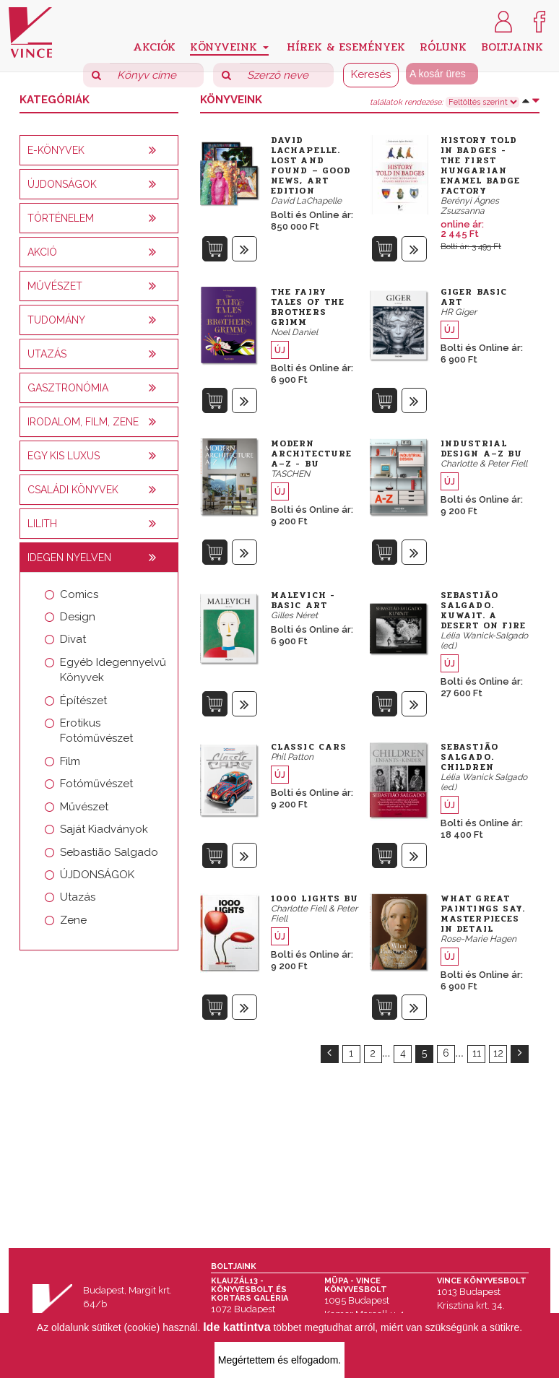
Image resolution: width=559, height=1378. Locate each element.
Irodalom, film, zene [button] (83, 422)
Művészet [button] (54, 286)
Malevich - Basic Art (303, 600)
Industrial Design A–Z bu (481, 448)
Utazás (77, 897)
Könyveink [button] (229, 47)
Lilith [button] (42, 523)
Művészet (84, 806)
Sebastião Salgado (109, 852)
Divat (73, 639)
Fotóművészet (96, 783)
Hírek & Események (346, 46)
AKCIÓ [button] (42, 252)
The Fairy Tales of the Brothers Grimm (307, 307)
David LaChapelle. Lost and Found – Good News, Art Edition (311, 165)
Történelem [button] (60, 218)
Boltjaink (512, 46)
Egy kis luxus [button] (63, 456)
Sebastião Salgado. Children (469, 757)
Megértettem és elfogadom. (279, 1360)
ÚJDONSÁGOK (97, 874)
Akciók (154, 46)
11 (476, 1053)
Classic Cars (309, 746)
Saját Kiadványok (104, 829)
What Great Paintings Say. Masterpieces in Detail (483, 913)
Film (70, 761)
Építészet (83, 700)
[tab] (99, 150)
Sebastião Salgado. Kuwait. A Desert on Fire (483, 610)
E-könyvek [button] (55, 150)
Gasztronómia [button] (67, 388)
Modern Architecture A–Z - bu (311, 453)
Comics (79, 594)
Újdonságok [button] (62, 184)
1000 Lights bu (314, 898)
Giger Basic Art (474, 296)
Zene (73, 920)
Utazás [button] (46, 354)
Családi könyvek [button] (72, 489)
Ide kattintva (236, 1327)
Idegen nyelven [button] (69, 557)
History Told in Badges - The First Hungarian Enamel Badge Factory (480, 165)
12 (498, 1053)
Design (77, 616)
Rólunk (443, 46)
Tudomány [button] (56, 320)
